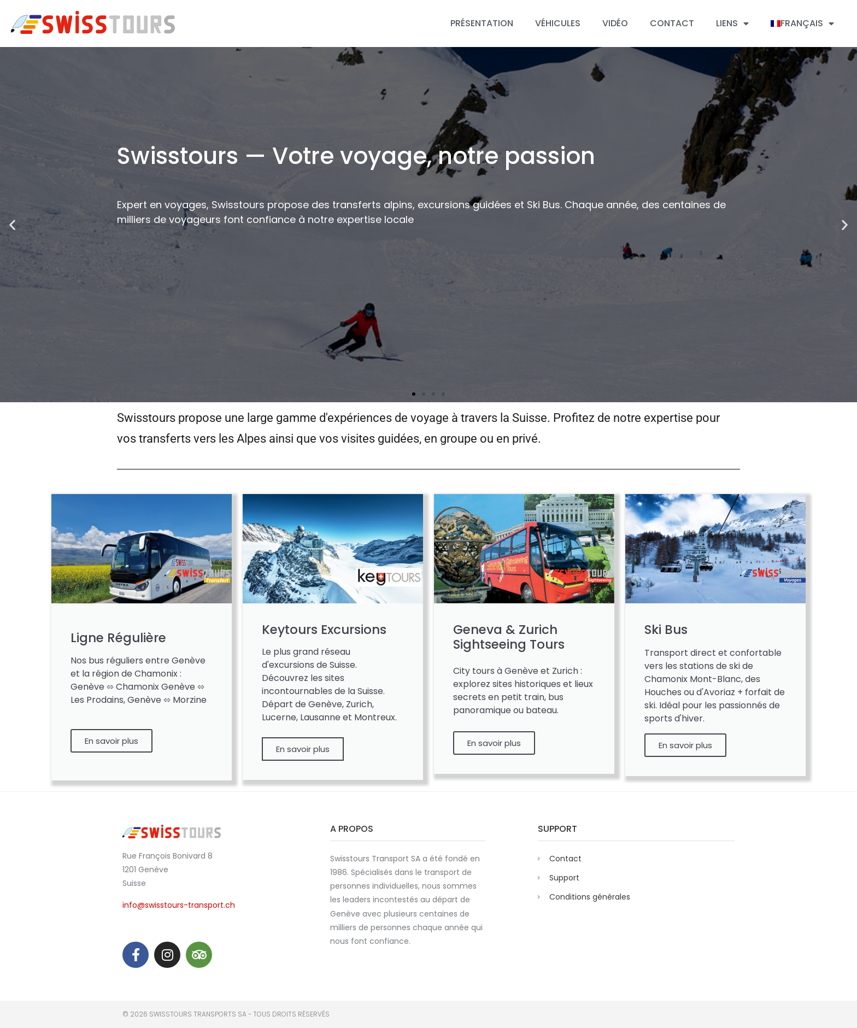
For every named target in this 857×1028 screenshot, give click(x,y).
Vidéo (615, 23)
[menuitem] (802, 23)
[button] (413, 394)
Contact (672, 23)
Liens (732, 23)
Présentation (481, 23)
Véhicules (557, 23)
